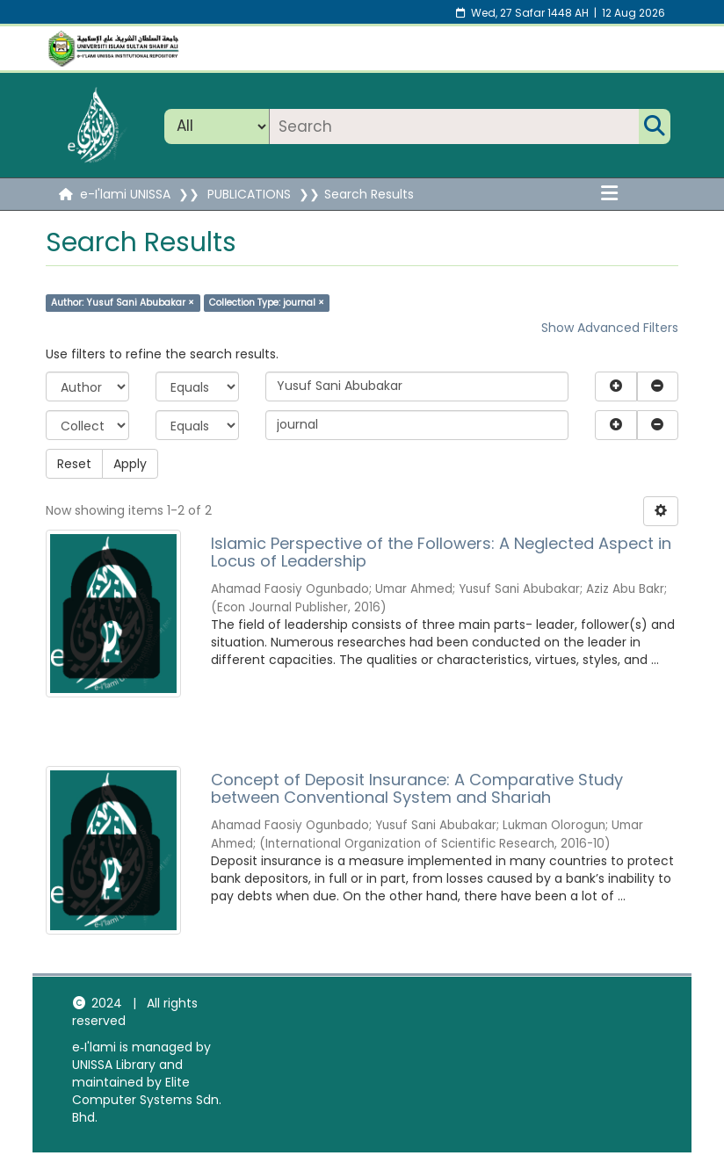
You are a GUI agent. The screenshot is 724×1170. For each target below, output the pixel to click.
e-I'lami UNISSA (125, 194)
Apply (130, 464)
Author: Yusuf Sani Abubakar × (122, 302)
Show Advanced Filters (609, 327)
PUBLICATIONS (249, 194)
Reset (74, 464)
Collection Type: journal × (266, 302)
